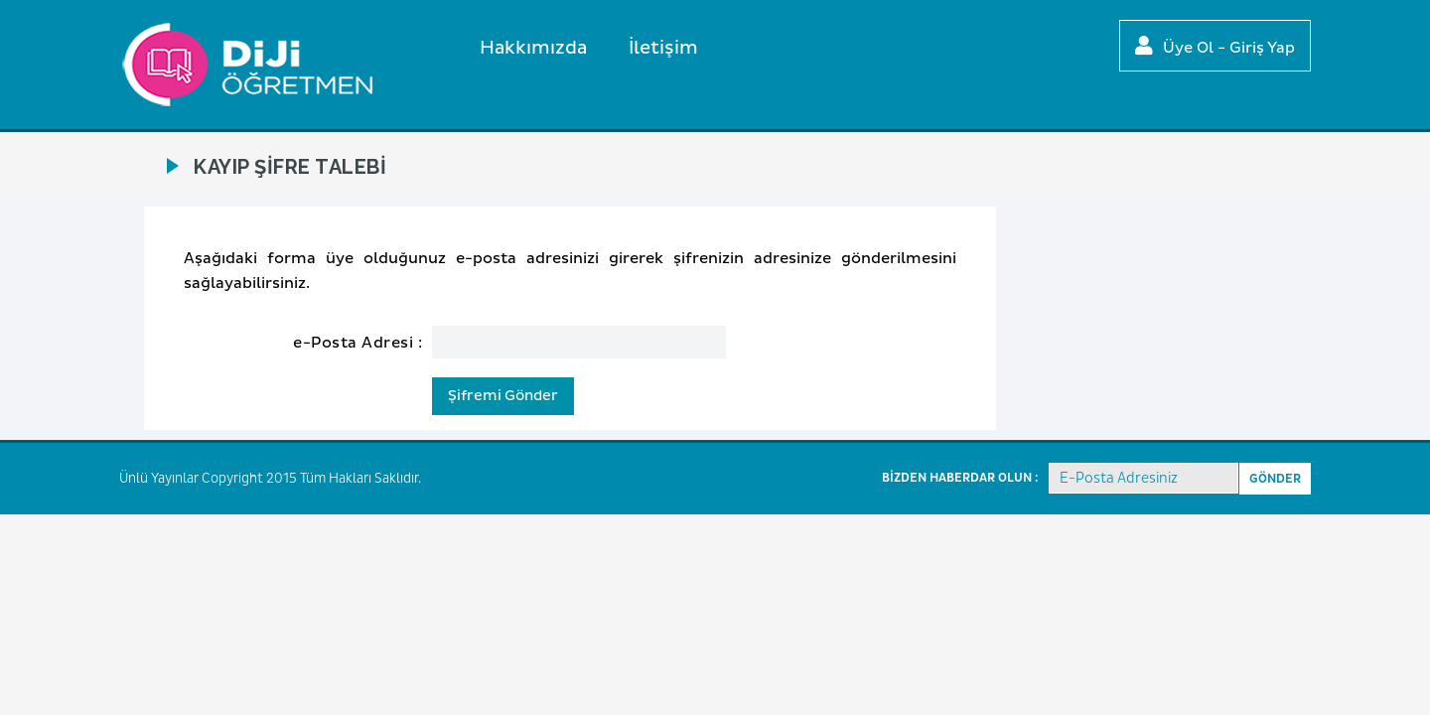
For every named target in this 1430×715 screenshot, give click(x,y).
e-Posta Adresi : (357, 343)
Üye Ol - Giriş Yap (1215, 47)
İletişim (663, 48)
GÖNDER (1275, 479)
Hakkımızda (533, 48)
